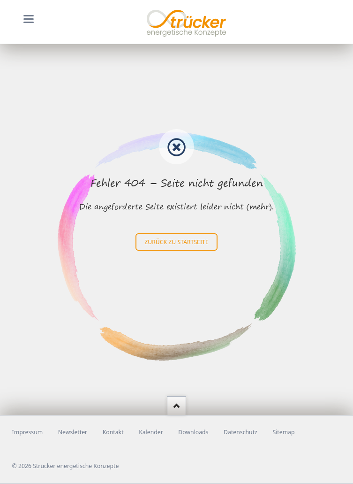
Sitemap (283, 432)
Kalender (151, 432)
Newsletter (72, 432)
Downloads (193, 432)
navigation (28, 19)
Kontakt (113, 432)
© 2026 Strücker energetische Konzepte (65, 466)
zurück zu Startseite (176, 242)
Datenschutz (240, 432)
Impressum (27, 432)
